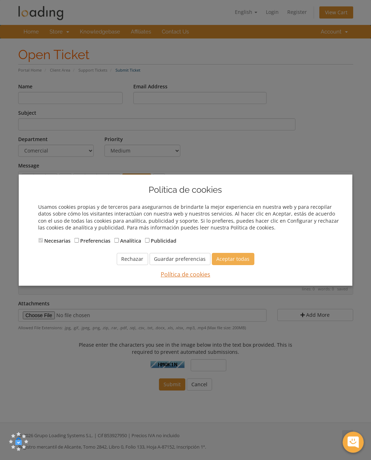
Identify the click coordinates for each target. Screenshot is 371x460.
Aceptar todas (232, 258)
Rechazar (132, 258)
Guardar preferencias (180, 258)
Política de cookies (185, 274)
